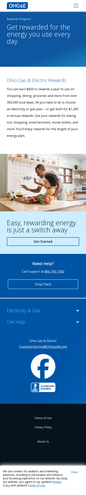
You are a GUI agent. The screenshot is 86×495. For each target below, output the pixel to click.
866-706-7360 (54, 271)
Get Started (43, 241)
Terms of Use (43, 418)
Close (74, 472)
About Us (43, 441)
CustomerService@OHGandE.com (43, 346)
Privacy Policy (43, 427)
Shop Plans (43, 284)
